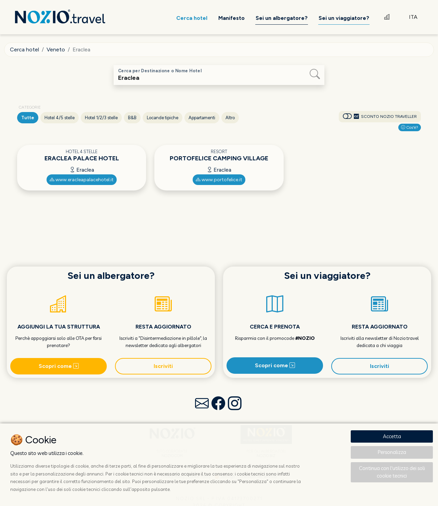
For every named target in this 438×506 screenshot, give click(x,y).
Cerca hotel (24, 49)
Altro (230, 117)
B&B (132, 117)
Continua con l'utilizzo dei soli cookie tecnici (392, 472)
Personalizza (392, 452)
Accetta (392, 436)
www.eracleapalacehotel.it (82, 180)
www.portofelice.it (219, 180)
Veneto (56, 49)
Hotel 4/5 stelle (59, 117)
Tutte (27, 117)
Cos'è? (409, 127)
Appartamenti (202, 117)
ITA (413, 17)
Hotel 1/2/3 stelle (101, 117)
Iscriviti (163, 366)
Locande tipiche (162, 117)
